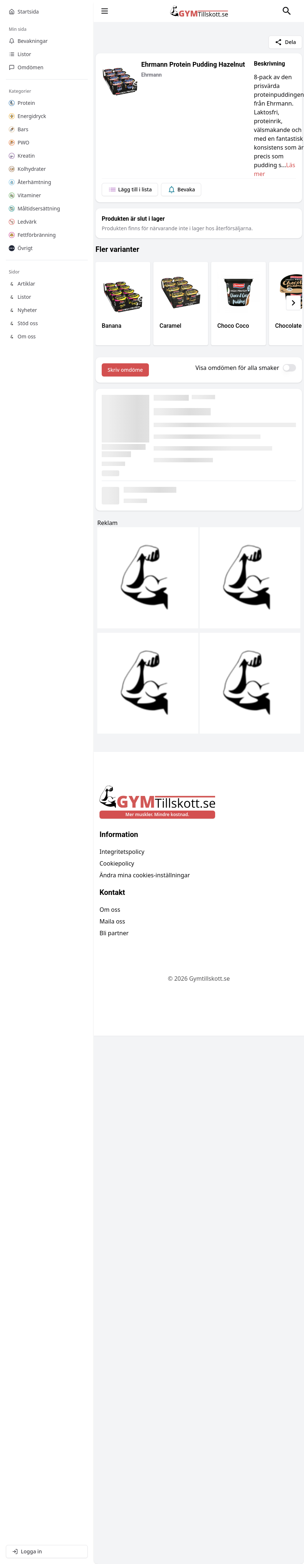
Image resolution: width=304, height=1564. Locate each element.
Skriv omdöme (125, 369)
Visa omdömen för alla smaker (237, 368)
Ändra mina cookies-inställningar (145, 875)
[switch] (289, 367)
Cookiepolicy (117, 863)
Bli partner (114, 933)
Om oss (110, 910)
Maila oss (112, 921)
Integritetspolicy (122, 852)
